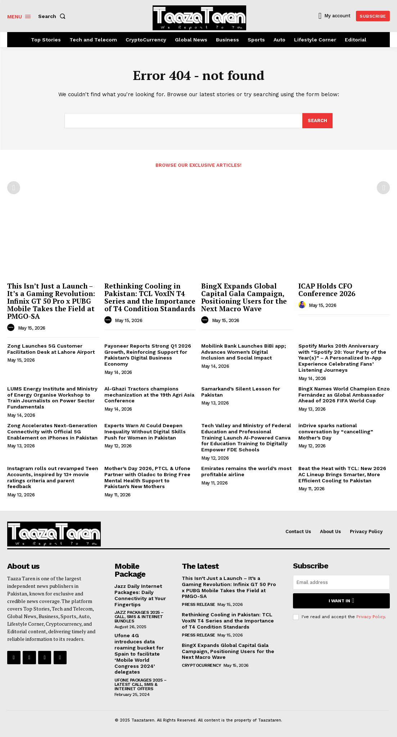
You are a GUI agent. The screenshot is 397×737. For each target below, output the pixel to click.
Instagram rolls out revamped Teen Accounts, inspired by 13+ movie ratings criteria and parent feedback (52, 477)
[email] (341, 582)
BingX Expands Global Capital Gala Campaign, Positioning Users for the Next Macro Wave (244, 297)
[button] (53, 16)
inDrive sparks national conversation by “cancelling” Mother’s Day (335, 432)
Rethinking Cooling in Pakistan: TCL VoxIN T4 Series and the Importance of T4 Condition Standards (149, 297)
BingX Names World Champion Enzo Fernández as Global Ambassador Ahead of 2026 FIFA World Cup (344, 395)
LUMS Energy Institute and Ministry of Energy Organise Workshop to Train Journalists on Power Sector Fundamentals (52, 398)
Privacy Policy (370, 616)
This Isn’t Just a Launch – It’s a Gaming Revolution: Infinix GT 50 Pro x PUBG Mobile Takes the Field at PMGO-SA (51, 301)
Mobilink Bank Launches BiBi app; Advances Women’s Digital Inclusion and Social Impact (243, 352)
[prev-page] (13, 188)
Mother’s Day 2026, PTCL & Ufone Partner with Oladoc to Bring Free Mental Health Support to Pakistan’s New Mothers (147, 477)
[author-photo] (12, 328)
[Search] (317, 120)
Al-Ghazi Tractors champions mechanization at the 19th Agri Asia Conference (149, 395)
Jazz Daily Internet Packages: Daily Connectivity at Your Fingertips (140, 595)
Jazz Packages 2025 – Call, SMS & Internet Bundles (139, 617)
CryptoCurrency (201, 665)
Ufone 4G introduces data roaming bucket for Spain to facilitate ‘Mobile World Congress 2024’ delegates (139, 654)
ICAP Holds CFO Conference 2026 (326, 290)
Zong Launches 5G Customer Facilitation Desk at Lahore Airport (51, 349)
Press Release (198, 604)
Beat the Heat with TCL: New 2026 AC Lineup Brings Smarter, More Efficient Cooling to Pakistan (342, 474)
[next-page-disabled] (383, 188)
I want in (341, 601)
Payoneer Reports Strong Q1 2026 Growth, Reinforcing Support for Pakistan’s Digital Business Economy (147, 355)
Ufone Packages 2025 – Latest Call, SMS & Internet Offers (140, 684)
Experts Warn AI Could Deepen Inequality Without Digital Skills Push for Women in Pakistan (145, 432)
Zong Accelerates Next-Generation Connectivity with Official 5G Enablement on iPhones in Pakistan (52, 432)
